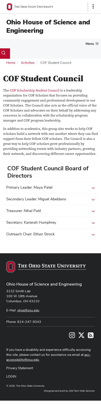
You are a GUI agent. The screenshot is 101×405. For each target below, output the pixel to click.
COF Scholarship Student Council (34, 90)
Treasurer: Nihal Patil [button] (50, 211)
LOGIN (11, 376)
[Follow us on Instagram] (72, 336)
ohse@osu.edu (28, 310)
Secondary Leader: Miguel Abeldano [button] (50, 199)
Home (10, 62)
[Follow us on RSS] (90, 336)
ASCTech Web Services (82, 390)
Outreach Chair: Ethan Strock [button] (50, 234)
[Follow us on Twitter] (81, 336)
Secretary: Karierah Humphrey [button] (50, 222)
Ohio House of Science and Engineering (48, 26)
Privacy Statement (19, 368)
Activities (28, 62)
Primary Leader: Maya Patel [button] (50, 187)
